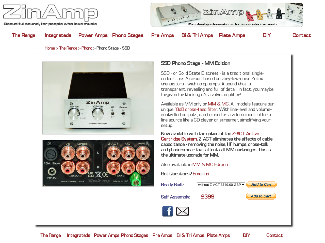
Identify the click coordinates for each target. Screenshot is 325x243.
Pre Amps (162, 35)
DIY (267, 35)
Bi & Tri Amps (197, 35)
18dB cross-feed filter (195, 109)
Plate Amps (232, 35)
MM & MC (218, 104)
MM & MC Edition (209, 164)
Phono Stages (127, 35)
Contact (301, 35)
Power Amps (93, 35)
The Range (23, 35)
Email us (201, 173)
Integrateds (58, 35)
